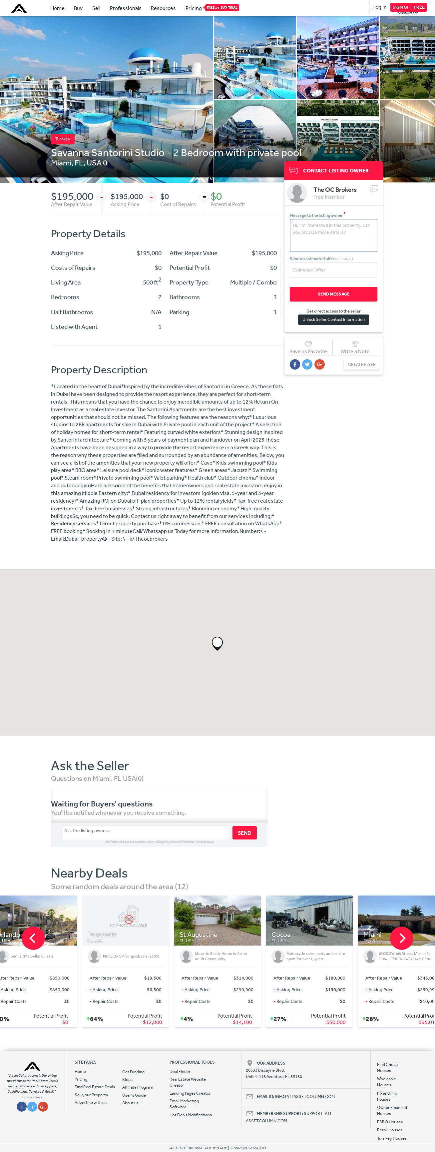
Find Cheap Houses (387, 1067)
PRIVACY (235, 1148)
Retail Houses (389, 1130)
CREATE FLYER (362, 364)
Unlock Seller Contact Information (333, 319)
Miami (61, 162)
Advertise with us (91, 1102)
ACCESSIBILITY (255, 1148)
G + (43, 1107)
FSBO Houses (390, 1122)
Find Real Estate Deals (95, 1087)
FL (79, 162)
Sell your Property (91, 1095)
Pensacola (102, 934)
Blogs (127, 1079)
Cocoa (280, 934)
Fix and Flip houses (387, 1096)
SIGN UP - (409, 7)
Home (57, 8)
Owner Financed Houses (392, 1110)
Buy (78, 8)
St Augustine (199, 934)
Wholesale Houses (386, 1082)
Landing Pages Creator (190, 1093)
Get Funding (133, 1072)
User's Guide (134, 1095)
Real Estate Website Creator (188, 1082)
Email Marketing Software (184, 1104)
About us (130, 1103)
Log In (379, 7)
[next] (401, 938)
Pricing (194, 7)
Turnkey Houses (392, 1138)
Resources (163, 8)
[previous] (33, 938)
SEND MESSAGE (334, 294)
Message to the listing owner (318, 215)
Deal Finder (180, 1071)
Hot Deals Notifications (191, 1115)
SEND (244, 832)
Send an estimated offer (321, 258)
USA (94, 162)
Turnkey (62, 139)
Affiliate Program (137, 1087)
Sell (96, 8)
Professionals (126, 8)
